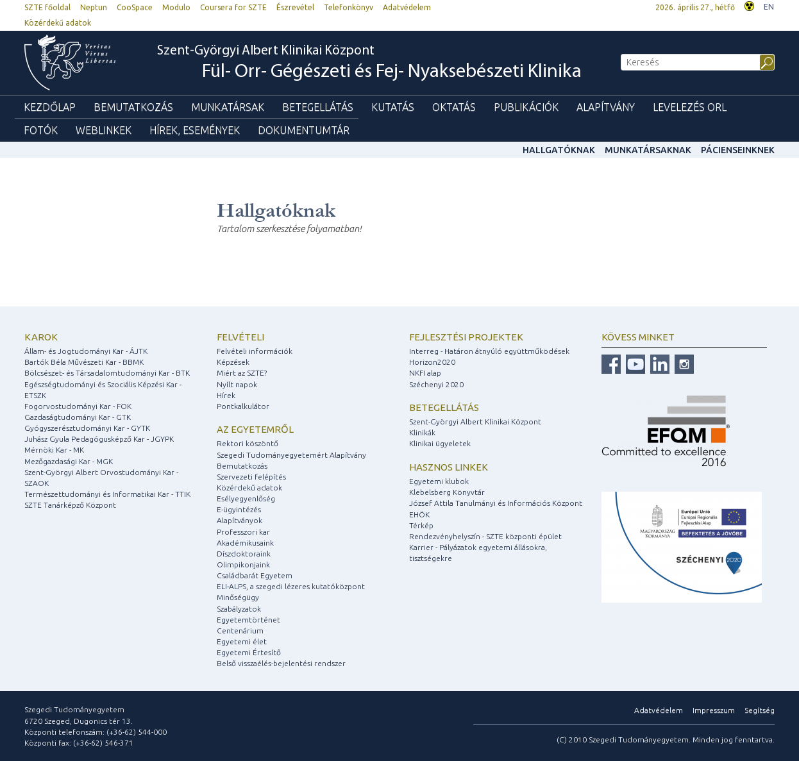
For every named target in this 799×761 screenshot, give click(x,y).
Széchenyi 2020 (436, 384)
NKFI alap (425, 373)
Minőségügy (238, 597)
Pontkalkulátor (243, 406)
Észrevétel (295, 7)
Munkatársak (227, 107)
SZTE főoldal (47, 7)
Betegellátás (317, 107)
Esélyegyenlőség (246, 498)
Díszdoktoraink (244, 553)
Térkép (421, 525)
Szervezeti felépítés (251, 476)
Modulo (176, 7)
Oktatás (454, 107)
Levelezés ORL (690, 107)
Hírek (226, 395)
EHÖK (419, 514)
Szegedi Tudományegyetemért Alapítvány (291, 455)
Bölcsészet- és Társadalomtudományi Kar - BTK (107, 373)
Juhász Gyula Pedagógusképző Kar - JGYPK (99, 439)
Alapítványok (239, 520)
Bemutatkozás (133, 107)
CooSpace (135, 7)
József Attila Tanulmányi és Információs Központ (495, 503)
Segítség (759, 710)
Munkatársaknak (648, 150)
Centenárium (240, 630)
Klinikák (422, 432)
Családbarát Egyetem (254, 575)
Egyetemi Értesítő (249, 652)
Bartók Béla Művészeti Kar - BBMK (84, 362)
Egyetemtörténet (248, 619)
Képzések (233, 362)
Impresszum (714, 710)
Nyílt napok (237, 384)
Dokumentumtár (303, 130)
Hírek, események (194, 130)
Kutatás (392, 107)
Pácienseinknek (738, 150)
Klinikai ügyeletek (440, 443)
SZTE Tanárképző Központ (70, 505)
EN (769, 7)
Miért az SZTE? (242, 373)
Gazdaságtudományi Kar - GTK (77, 417)
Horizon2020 (432, 362)
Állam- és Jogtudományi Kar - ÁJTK (85, 351)
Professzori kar (243, 532)
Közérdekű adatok (57, 23)
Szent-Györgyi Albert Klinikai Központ (369, 63)
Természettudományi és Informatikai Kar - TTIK (107, 494)
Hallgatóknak (559, 150)
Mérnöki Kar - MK (54, 450)
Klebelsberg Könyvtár (447, 492)
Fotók (41, 130)
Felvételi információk (254, 351)
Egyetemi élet (242, 641)
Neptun (93, 7)
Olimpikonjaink (243, 564)
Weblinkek (103, 130)
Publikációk (526, 107)
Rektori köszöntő (247, 443)
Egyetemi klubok (439, 481)
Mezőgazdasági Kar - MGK (68, 461)
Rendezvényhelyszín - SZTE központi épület (485, 536)
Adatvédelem (407, 7)
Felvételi (240, 336)
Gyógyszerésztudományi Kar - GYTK (87, 428)
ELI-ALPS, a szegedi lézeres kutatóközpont (291, 586)
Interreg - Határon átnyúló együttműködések (489, 351)
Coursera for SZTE (233, 7)
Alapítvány (605, 107)
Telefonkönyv (348, 7)
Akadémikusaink (245, 543)
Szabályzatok (239, 609)
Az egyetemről (255, 429)
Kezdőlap (50, 107)
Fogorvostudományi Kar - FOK (77, 406)
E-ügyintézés (239, 509)
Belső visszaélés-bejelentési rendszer (281, 663)
